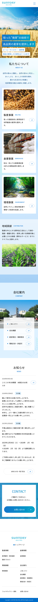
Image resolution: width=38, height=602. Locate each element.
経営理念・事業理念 (16, 337)
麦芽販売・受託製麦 (8, 556)
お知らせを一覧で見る (18, 471)
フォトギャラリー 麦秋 (9, 591)
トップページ (20, 545)
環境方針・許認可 (15, 343)
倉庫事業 (23, 556)
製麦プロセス (6, 560)
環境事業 (5, 571)
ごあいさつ (13, 324)
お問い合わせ (24, 591)
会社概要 (12, 330)
